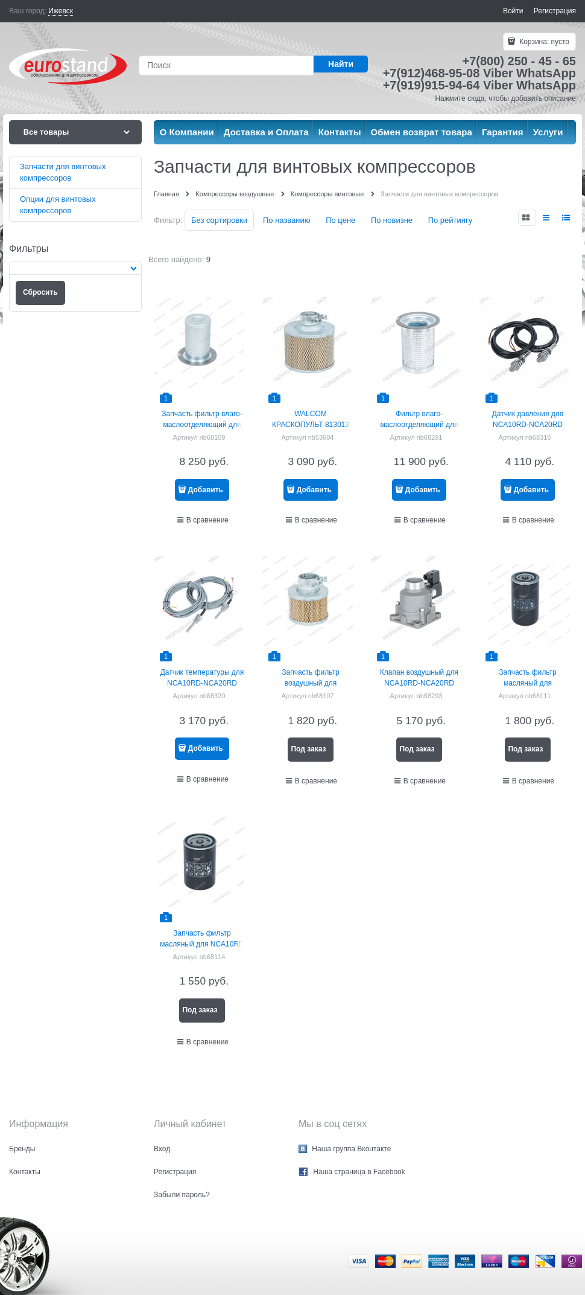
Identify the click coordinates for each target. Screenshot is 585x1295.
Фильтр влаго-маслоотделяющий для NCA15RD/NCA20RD (419, 425)
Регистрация (555, 11)
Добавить (205, 490)
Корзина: (543, 41)
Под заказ (308, 749)
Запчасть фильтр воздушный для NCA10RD (311, 683)
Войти (513, 11)
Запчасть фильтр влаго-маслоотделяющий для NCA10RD (202, 425)
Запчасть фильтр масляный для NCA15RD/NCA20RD (527, 683)
